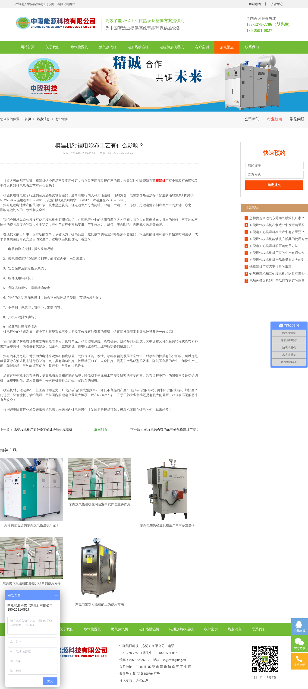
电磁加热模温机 (172, 47)
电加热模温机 (138, 47)
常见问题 (297, 119)
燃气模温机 (79, 47)
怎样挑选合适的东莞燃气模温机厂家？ (171, 430)
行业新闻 (274, 119)
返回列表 (100, 429)
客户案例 (202, 47)
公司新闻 (252, 119)
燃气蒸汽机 (107, 47)
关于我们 (53, 47)
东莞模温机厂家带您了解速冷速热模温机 (43, 430)
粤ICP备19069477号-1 (147, 674)
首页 (28, 119)
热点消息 (227, 47)
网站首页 (28, 47)
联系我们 (252, 47)
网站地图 (255, 4)
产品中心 (277, 4)
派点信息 (141, 681)
